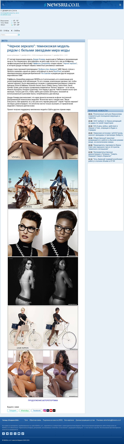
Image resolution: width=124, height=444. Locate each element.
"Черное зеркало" (70, 63)
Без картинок (69, 420)
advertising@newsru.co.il (112, 420)
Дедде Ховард (39, 59)
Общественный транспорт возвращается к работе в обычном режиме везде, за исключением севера (105, 140)
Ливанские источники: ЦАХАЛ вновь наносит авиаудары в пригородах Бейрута (105, 134)
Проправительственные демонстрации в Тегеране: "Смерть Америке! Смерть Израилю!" (102, 154)
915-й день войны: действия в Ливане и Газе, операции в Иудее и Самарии (103, 128)
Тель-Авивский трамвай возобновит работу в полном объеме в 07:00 (105, 160)
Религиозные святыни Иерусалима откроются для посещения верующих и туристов (105, 116)
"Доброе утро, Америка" (47, 69)
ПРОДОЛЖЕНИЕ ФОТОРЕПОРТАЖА (43, 400)
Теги (26, 420)
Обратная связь (35, 420)
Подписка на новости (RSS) (53, 420)
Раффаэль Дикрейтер (41, 63)
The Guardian (46, 73)
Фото (4, 41)
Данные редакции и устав (85, 420)
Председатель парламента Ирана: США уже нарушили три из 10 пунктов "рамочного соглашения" (104, 147)
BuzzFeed (57, 71)
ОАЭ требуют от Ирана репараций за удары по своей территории (104, 122)
